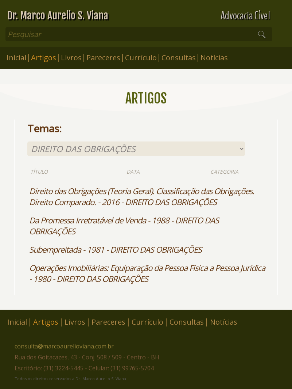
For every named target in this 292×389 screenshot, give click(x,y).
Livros (71, 58)
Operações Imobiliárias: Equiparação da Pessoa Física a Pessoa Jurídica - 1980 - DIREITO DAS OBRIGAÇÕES (147, 273)
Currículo (141, 58)
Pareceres (103, 58)
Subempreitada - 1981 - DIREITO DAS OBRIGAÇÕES (115, 249)
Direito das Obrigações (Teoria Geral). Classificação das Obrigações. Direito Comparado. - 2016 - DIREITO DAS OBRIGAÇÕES (141, 196)
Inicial (16, 58)
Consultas (178, 58)
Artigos (43, 58)
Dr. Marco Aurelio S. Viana (57, 15)
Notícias (214, 58)
